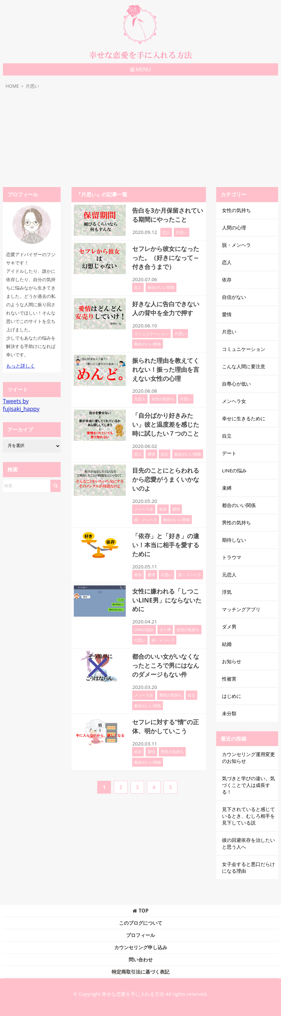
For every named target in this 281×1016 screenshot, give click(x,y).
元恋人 (140, 395)
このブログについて (140, 923)
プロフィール (140, 935)
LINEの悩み (144, 622)
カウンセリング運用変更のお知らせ (248, 757)
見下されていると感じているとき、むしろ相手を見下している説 (248, 816)
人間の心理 (234, 227)
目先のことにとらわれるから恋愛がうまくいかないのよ (167, 475)
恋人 (166, 231)
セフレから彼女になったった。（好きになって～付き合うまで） (167, 257)
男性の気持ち (170, 687)
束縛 (227, 488)
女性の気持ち (163, 395)
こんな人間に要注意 (243, 366)
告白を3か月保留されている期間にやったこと (166, 214)
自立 (164, 449)
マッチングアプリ (241, 609)
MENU (140, 69)
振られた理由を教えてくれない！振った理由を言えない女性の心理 (167, 367)
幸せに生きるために (243, 418)
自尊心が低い (236, 383)
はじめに (231, 696)
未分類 (229, 713)
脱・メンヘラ (145, 514)
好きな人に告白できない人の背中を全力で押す (167, 306)
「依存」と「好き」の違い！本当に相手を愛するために (167, 540)
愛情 (151, 449)
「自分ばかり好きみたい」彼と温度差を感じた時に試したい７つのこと (167, 421)
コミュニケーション (151, 331)
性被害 (229, 678)
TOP (140, 910)
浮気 (227, 592)
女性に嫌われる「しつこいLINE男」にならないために (167, 594)
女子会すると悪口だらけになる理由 (248, 867)
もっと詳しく (20, 365)
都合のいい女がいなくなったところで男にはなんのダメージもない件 (167, 658)
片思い (181, 231)
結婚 (227, 644)
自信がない (234, 297)
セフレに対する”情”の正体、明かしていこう (167, 718)
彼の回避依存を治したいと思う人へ (248, 843)
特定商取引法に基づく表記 (140, 971)
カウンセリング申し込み (140, 947)
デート (229, 453)
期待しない (234, 540)
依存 (163, 504)
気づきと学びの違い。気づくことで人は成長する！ (248, 785)
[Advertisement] (140, 139)
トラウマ (231, 557)
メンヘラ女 (143, 504)
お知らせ (231, 661)
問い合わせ (141, 959)
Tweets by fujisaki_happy (21, 405)
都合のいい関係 (161, 285)
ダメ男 (165, 622)
